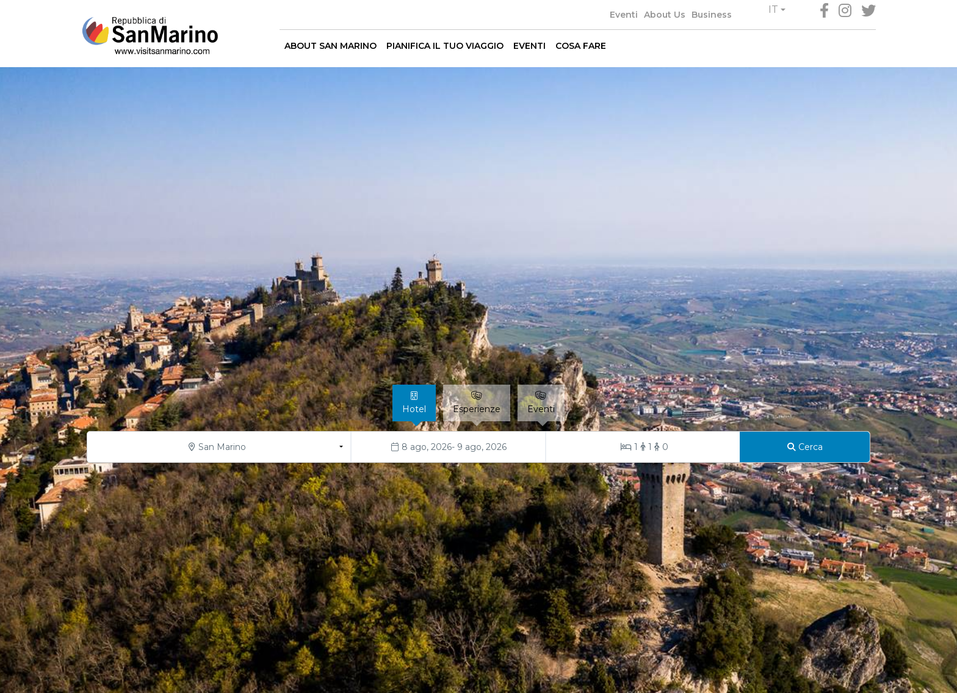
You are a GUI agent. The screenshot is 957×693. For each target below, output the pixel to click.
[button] (776, 9)
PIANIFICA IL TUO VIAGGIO (445, 45)
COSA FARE (580, 45)
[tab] (414, 403)
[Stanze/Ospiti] (643, 447)
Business (712, 14)
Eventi (624, 14)
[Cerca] (805, 447)
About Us (664, 14)
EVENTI (529, 45)
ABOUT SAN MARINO (330, 45)
